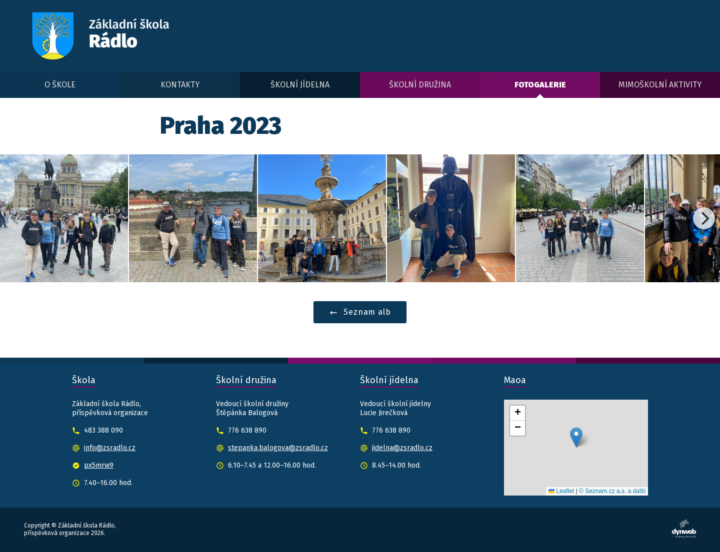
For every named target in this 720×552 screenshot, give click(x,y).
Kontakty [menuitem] (180, 84)
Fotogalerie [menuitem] (540, 84)
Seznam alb (360, 312)
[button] (576, 437)
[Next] (704, 218)
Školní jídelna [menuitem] (300, 84)
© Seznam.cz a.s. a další (612, 491)
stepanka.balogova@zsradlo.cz (278, 448)
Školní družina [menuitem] (420, 84)
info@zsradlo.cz (110, 448)
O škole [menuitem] (60, 84)
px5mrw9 (99, 465)
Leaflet (561, 491)
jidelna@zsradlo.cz (402, 448)
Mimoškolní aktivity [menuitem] (660, 84)
